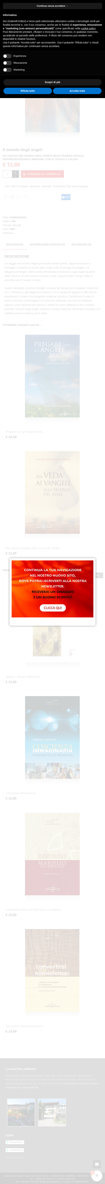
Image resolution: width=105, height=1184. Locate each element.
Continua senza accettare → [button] (52, 6)
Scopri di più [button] (52, 82)
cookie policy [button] (88, 28)
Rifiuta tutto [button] (28, 90)
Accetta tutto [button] (77, 90)
